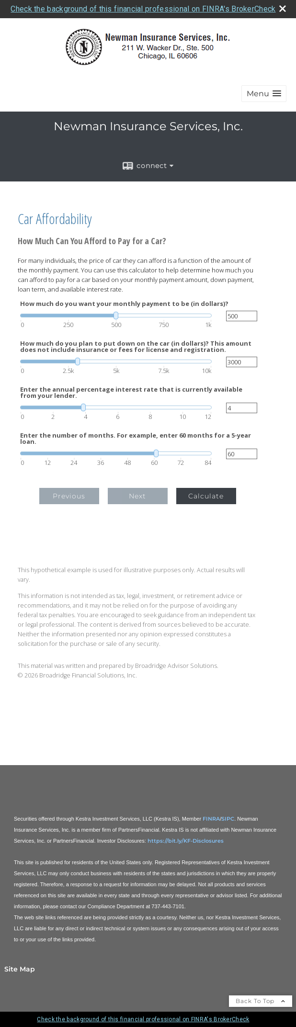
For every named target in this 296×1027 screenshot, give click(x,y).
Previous (69, 496)
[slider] (116, 315)
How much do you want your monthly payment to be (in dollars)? (124, 304)
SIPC (227, 818)
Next (137, 496)
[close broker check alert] (282, 8)
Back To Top (260, 1000)
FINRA (211, 818)
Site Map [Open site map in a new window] (19, 969)
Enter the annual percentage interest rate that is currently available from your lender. (131, 392)
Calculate (206, 496)
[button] (263, 93)
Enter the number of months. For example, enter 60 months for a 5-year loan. (135, 438)
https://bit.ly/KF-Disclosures (186, 840)
